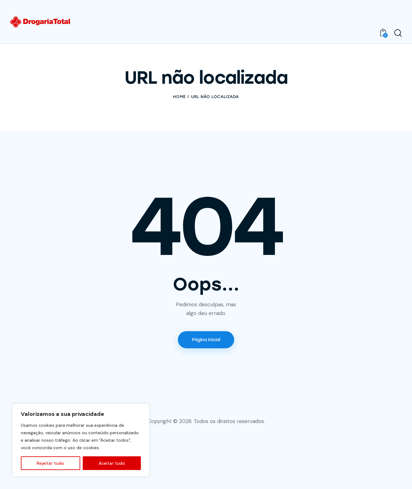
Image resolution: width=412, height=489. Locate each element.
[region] (80, 440)
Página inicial (206, 339)
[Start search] (398, 33)
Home (179, 96)
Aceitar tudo (112, 463)
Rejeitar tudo (50, 463)
